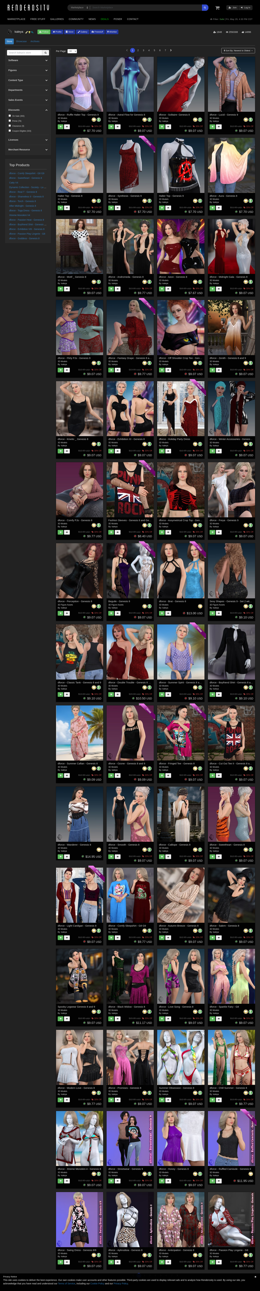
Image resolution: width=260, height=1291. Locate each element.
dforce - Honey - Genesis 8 (174, 1168)
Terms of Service (66, 1283)
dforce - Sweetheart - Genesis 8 (25, 178)
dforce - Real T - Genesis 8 (23, 192)
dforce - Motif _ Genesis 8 (72, 276)
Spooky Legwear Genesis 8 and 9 (76, 1006)
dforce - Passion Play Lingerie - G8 (27, 233)
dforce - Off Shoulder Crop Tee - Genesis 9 (182, 358)
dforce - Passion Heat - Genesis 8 (26, 219)
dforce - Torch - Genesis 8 (22, 201)
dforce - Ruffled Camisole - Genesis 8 (230, 1168)
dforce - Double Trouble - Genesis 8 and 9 (131, 682)
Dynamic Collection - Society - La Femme (30, 187)
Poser (118, 19)
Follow (44, 32)
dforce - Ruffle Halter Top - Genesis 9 (78, 114)
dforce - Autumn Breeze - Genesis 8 (178, 925)
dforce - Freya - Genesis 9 (224, 520)
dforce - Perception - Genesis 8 (75, 601)
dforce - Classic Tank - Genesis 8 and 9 (79, 682)
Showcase (21, 41)
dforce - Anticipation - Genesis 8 (176, 1250)
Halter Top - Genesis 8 (70, 195)
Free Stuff (37, 19)
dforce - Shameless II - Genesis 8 (26, 196)
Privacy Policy (121, 1283)
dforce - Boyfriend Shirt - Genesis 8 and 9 (30, 224)
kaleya (64, 121)
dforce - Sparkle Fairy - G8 (224, 1006)
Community (76, 19)
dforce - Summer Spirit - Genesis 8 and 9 (181, 682)
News (92, 19)
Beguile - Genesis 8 (119, 601)
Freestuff (97, 32)
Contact (132, 19)
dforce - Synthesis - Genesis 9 (125, 195)
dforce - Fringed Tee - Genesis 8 (177, 763)
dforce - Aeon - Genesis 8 (173, 276)
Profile (57, 32)
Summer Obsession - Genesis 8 (176, 1087)
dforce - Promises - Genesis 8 (124, 1087)
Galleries (57, 19)
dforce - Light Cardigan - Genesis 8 (77, 925)
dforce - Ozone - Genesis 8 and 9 (126, 763)
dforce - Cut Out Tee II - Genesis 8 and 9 (232, 763)
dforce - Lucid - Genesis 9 (224, 114)
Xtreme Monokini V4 (19, 215)
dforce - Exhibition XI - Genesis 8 (126, 439)
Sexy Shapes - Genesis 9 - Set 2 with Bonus (234, 601)
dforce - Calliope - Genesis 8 (175, 844)
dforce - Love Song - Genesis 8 (176, 1006)
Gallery (82, 32)
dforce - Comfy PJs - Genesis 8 (75, 520)
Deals (105, 19)
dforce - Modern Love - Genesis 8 (76, 1087)
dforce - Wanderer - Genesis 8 (74, 844)
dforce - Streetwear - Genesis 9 (125, 1168)
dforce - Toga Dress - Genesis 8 (25, 210)
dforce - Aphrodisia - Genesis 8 (125, 1250)
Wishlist (112, 32)
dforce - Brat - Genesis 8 (172, 601)
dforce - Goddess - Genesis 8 (24, 238)
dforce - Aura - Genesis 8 (223, 195)
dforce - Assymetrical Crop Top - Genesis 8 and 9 (186, 520)
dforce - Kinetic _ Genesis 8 (73, 439)
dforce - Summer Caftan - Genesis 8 (78, 763)
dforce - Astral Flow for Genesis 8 (126, 114)
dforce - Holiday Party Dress (174, 439)
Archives (35, 41)
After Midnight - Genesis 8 (22, 206)
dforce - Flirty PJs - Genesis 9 (74, 358)
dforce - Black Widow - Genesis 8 (126, 1006)
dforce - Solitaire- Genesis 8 (174, 114)
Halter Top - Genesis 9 (171, 195)
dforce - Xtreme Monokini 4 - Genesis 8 (79, 1168)
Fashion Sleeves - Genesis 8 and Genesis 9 (132, 520)
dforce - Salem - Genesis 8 (224, 925)
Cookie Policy (97, 1283)
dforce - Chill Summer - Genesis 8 (228, 1087)
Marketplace (16, 19)
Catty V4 (13, 182)
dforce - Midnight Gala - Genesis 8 (228, 276)
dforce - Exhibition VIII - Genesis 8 (26, 229)
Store (69, 32)
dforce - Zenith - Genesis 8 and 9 (228, 358)
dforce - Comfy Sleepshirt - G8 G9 (26, 173)
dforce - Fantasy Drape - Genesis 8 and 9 (131, 358)
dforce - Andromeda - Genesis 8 (126, 276)
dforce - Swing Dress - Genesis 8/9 (77, 1250)
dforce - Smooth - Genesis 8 (123, 844)
